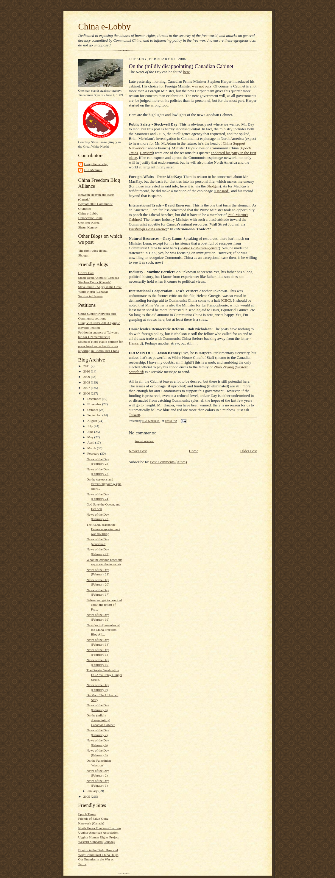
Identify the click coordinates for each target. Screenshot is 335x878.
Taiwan (134, 414)
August (92, 420)
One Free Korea (88, 222)
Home (193, 451)
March (92, 448)
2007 (87, 387)
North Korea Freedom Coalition (99, 828)
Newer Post (138, 451)
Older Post (248, 451)
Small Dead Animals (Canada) (98, 277)
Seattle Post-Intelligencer (199, 248)
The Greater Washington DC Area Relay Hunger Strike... (104, 674)
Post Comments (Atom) (168, 462)
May (90, 437)
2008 (87, 382)
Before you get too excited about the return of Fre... (104, 604)
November (94, 404)
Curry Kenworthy (96, 164)
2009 (87, 376)
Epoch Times (87, 814)
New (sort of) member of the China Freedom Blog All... (103, 629)
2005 (87, 796)
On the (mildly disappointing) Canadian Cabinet (100, 719)
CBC (226, 300)
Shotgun (83, 255)
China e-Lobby (104, 26)
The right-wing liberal (93, 250)
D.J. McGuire (93, 170)
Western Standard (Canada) (96, 841)
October (93, 409)
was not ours (201, 86)
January (93, 791)
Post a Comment (144, 441)
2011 (87, 366)
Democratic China (90, 218)
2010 (87, 371)
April (91, 442)
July (90, 426)
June (90, 431)
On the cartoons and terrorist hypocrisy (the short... (103, 484)
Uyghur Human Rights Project (98, 837)
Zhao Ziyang (224, 367)
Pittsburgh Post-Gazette (147, 229)
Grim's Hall (86, 273)
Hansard (146, 153)
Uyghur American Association (98, 832)
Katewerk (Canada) (91, 823)
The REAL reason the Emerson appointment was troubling (103, 529)
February (93, 453)
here (186, 72)
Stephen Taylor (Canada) (94, 282)
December (94, 398)
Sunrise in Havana (90, 296)
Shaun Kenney (88, 227)
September (94, 415)
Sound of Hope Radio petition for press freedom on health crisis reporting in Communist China (100, 346)
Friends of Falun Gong (93, 818)
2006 (87, 393)
